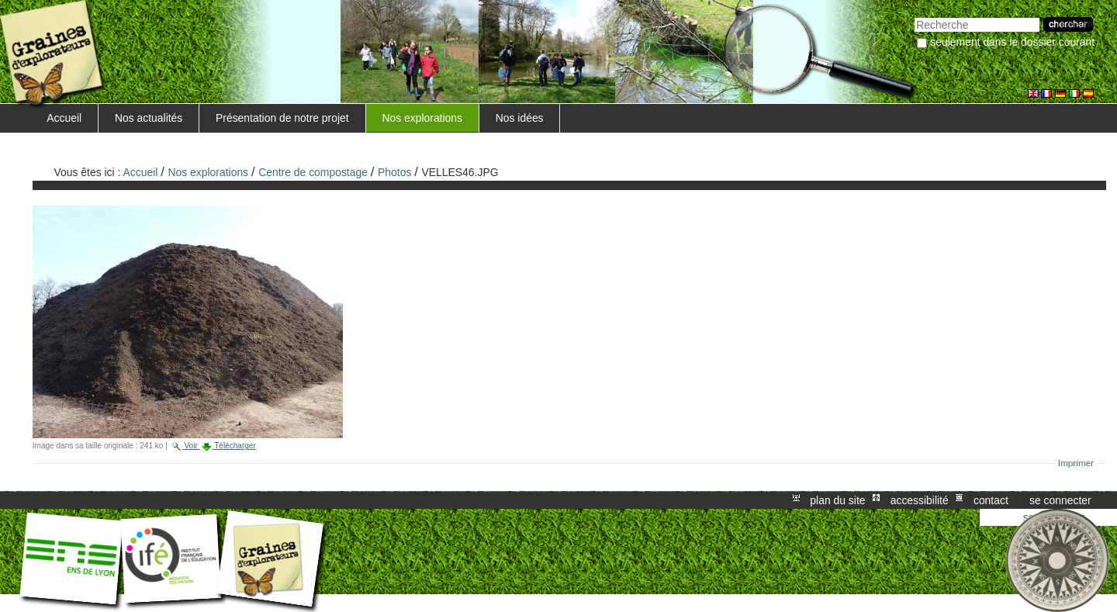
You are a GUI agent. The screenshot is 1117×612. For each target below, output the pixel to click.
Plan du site (837, 500)
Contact (990, 500)
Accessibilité (919, 500)
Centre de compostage (313, 172)
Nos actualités (148, 118)
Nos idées (520, 118)
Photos (394, 172)
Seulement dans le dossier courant (1012, 42)
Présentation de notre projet (282, 118)
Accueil (64, 118)
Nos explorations (422, 118)
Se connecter (1060, 500)
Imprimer (1076, 463)
